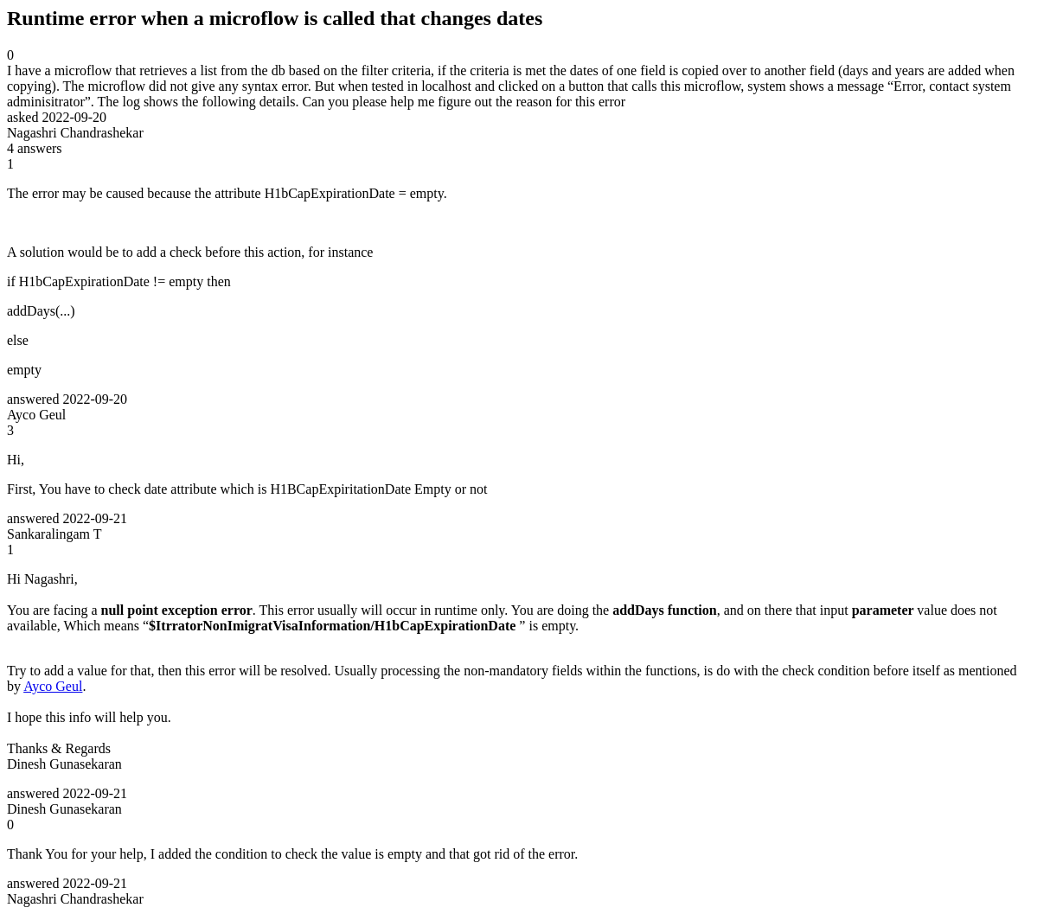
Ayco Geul (52, 686)
